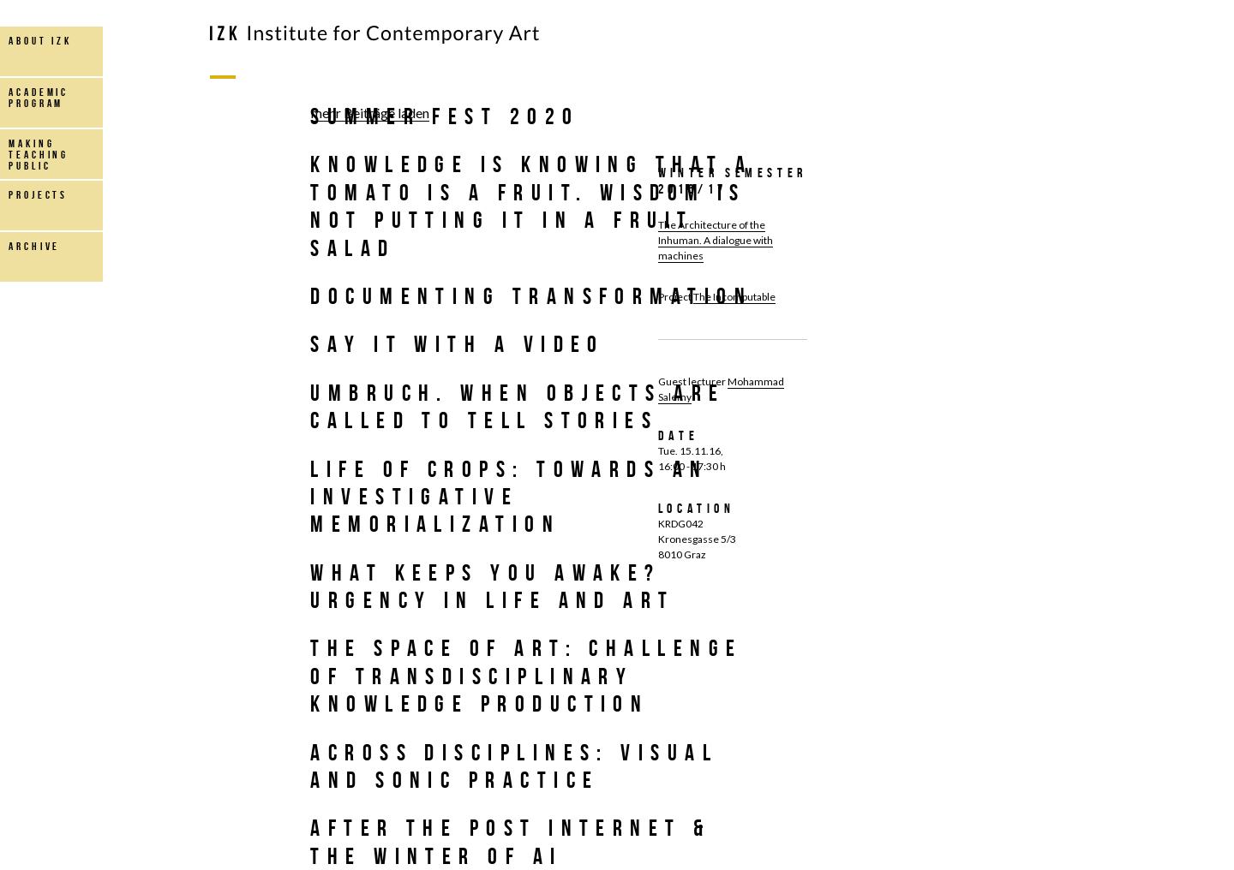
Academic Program (39, 98)
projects (38, 194)
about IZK (40, 40)
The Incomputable (734, 296)
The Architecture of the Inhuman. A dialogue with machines (715, 240)
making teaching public (39, 154)
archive (34, 246)
